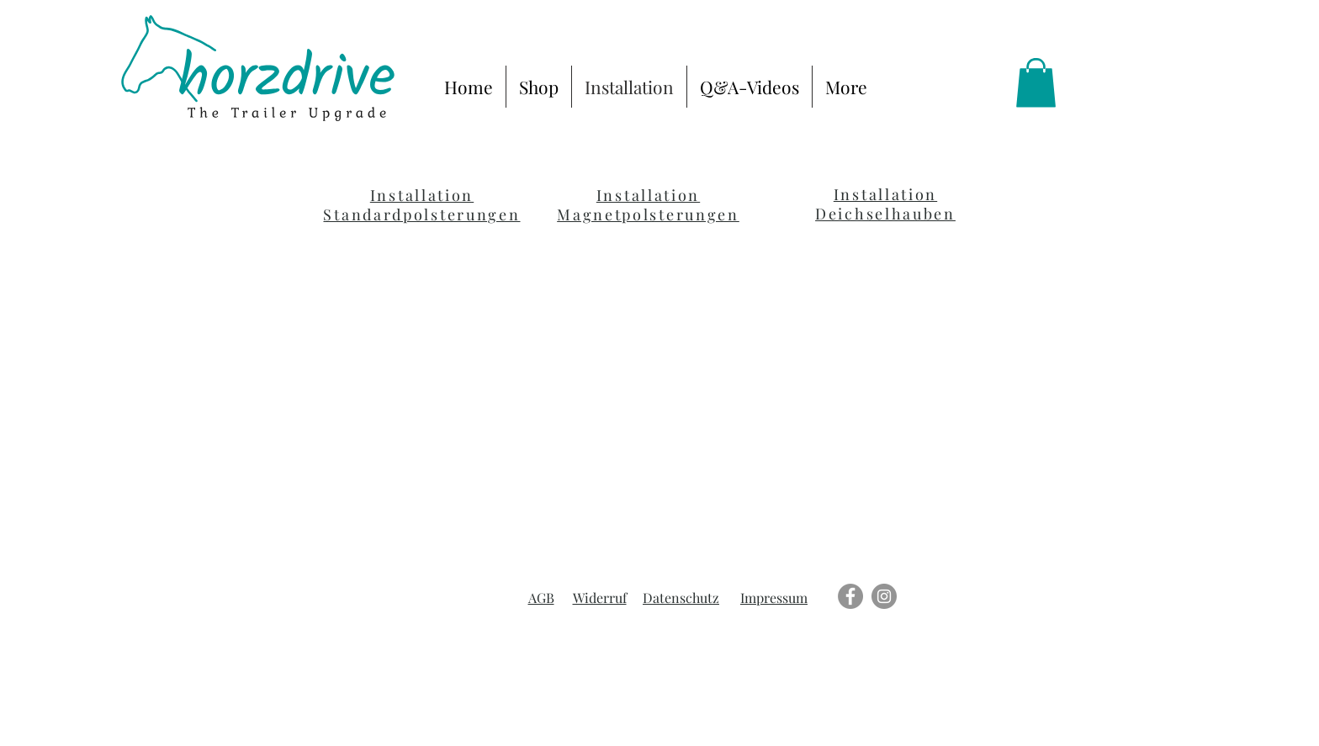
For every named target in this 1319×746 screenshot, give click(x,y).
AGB (541, 597)
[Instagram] (884, 596)
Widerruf (600, 597)
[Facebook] (850, 596)
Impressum (774, 597)
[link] (1036, 83)
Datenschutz (681, 597)
